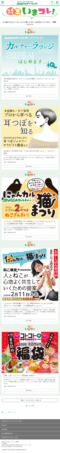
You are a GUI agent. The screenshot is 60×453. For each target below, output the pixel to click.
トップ (4, 412)
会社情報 (4, 429)
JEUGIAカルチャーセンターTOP (11, 421)
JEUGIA (3, 425)
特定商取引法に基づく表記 (9, 437)
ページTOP (30, 406)
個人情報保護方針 (6, 433)
